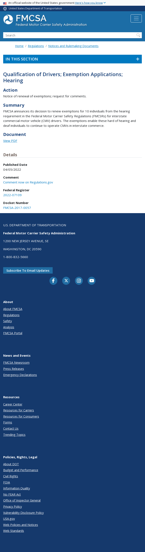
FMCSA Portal (12, 333)
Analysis (8, 327)
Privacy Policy (12, 506)
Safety (7, 321)
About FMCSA (12, 309)
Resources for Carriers (18, 410)
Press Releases (13, 369)
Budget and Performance (20, 470)
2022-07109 (12, 195)
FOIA (6, 482)
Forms (7, 422)
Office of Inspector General (22, 500)
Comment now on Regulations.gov (28, 182)
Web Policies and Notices (20, 525)
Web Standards (13, 531)
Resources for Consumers (21, 416)
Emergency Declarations (20, 375)
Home (19, 46)
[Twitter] (66, 281)
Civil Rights (10, 476)
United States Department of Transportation (35, 8)
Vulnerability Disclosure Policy (23, 513)
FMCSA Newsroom (16, 363)
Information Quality (16, 488)
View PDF (10, 140)
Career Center (12, 404)
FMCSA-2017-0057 (17, 207)
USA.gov (9, 519)
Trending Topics (14, 435)
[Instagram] (79, 281)
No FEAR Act (12, 494)
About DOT (11, 464)
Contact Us (10, 428)
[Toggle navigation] (136, 18)
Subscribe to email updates (27, 270)
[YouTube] (92, 281)
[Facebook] (53, 281)
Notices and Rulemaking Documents (73, 46)
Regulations (36, 46)
